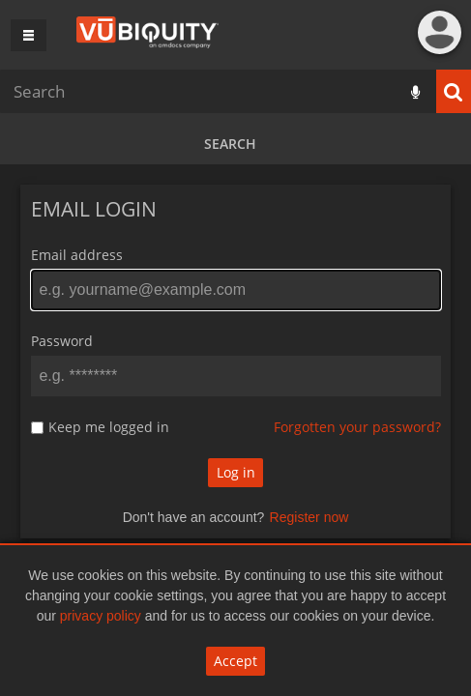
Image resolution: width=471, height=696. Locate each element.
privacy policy (100, 616)
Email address (77, 255)
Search (230, 143)
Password (62, 341)
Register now (309, 517)
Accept (235, 661)
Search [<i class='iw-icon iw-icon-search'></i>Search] (453, 91)
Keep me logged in (108, 427)
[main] (235, 372)
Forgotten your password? (357, 427)
